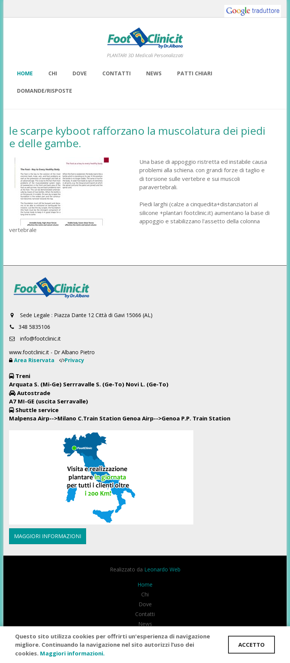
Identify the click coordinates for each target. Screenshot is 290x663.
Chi (52, 73)
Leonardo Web (162, 569)
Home (25, 73)
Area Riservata (35, 360)
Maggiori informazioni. (72, 653)
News (154, 73)
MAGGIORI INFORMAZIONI (47, 536)
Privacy (74, 360)
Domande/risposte (44, 90)
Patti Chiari (194, 73)
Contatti (116, 73)
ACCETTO (251, 644)
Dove (79, 73)
